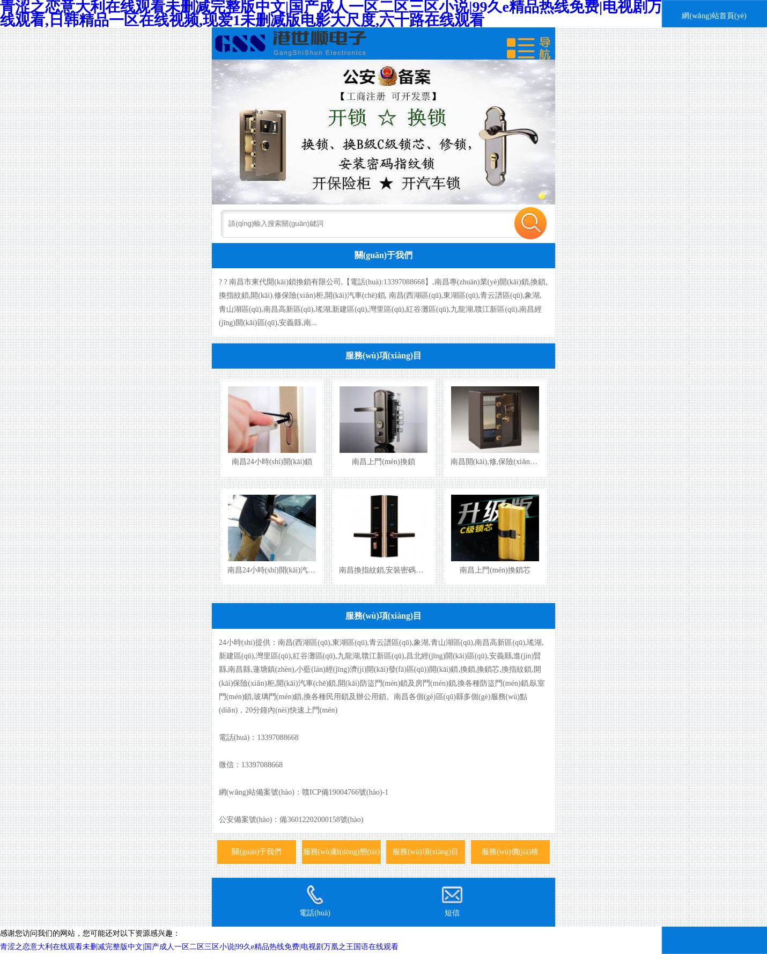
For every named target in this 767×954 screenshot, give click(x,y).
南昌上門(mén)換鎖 (383, 461)
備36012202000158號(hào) (321, 819)
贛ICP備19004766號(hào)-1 (345, 792)
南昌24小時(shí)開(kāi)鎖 (272, 461)
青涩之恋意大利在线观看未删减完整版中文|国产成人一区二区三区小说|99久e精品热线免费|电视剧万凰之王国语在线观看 (199, 946)
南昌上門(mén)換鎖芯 (495, 570)
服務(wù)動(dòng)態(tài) (341, 851)
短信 (452, 901)
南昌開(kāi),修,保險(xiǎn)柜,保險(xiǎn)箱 (517, 461)
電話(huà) (314, 901)
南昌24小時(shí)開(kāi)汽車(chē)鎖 (282, 570)
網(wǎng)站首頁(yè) (714, 15)
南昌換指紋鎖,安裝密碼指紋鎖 (389, 570)
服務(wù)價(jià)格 (510, 851)
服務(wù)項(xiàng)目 (383, 355)
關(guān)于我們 (383, 255)
